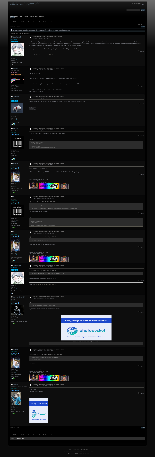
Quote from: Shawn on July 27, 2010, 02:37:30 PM (43, 302)
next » (143, 24)
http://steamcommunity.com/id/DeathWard (46, 54)
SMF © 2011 (77, 449)
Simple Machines (84, 449)
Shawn (15, 163)
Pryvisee (16, 96)
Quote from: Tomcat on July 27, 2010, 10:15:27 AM (43, 270)
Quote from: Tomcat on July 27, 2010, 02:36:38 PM (43, 237)
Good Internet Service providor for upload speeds (47, 36)
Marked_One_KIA (19, 297)
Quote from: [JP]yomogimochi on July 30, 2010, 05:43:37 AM (86, 341)
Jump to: (12, 438)
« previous (139, 24)
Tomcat (15, 128)
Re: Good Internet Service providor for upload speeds (48, 68)
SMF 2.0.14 (71, 449)
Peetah (15, 384)
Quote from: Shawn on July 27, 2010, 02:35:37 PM (43, 201)
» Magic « (16, 68)
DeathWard (17, 37)
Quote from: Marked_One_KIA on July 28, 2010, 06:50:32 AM (46, 354)
